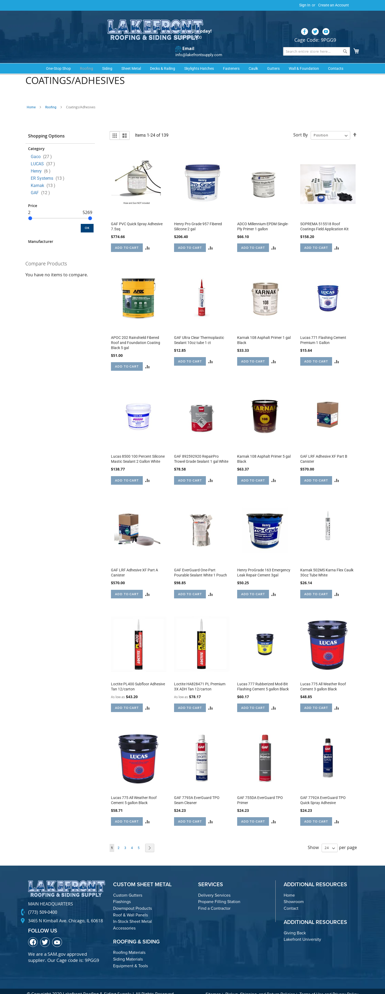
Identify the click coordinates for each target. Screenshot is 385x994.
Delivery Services (214, 886)
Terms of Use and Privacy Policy (328, 985)
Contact (291, 899)
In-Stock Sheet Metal (132, 912)
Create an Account (333, 5)
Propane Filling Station (219, 893)
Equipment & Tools (130, 957)
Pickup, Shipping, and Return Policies (260, 985)
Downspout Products (132, 899)
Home (31, 98)
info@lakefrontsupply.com (197, 44)
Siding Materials (128, 950)
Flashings (122, 893)
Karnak (45, 176)
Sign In (304, 5)
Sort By (300, 126)
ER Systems (49, 169)
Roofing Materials (129, 944)
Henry (42, 162)
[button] (147, 238)
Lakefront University (302, 930)
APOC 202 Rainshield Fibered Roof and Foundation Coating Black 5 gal (135, 334)
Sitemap (213, 985)
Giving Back (295, 924)
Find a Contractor (214, 899)
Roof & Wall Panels (130, 906)
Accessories (124, 919)
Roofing (50, 98)
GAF (42, 183)
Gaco (43, 147)
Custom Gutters (127, 886)
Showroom (294, 893)
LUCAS (44, 154)
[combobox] (316, 40)
